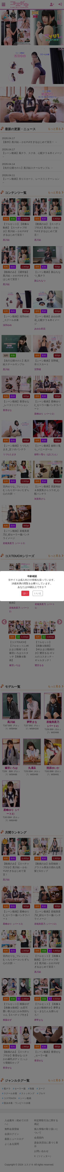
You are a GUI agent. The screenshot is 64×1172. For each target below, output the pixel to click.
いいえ (37, 593)
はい (25, 593)
